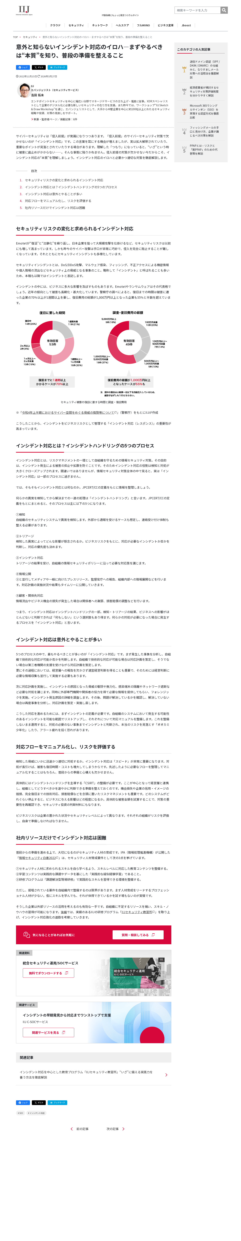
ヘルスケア (122, 25)
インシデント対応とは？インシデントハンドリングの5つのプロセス (71, 183)
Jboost (186, 25)
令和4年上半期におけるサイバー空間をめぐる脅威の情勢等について (68, 408)
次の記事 (113, 1124)
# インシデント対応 (36, 1109)
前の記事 (81, 1124)
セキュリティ (76, 25)
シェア (23, 67)
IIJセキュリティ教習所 (137, 908)
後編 (64, 908)
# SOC (20, 1109)
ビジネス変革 (166, 25)
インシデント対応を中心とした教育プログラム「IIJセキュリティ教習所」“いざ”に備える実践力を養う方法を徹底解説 (86, 1071)
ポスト (38, 67)
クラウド (55, 25)
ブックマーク (57, 67)
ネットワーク (100, 25)
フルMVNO (143, 25)
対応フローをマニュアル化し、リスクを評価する (58, 197)
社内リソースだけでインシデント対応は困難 (55, 204)
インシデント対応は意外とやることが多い (53, 190)
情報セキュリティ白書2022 (37, 854)
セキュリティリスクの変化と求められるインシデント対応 (64, 176)
